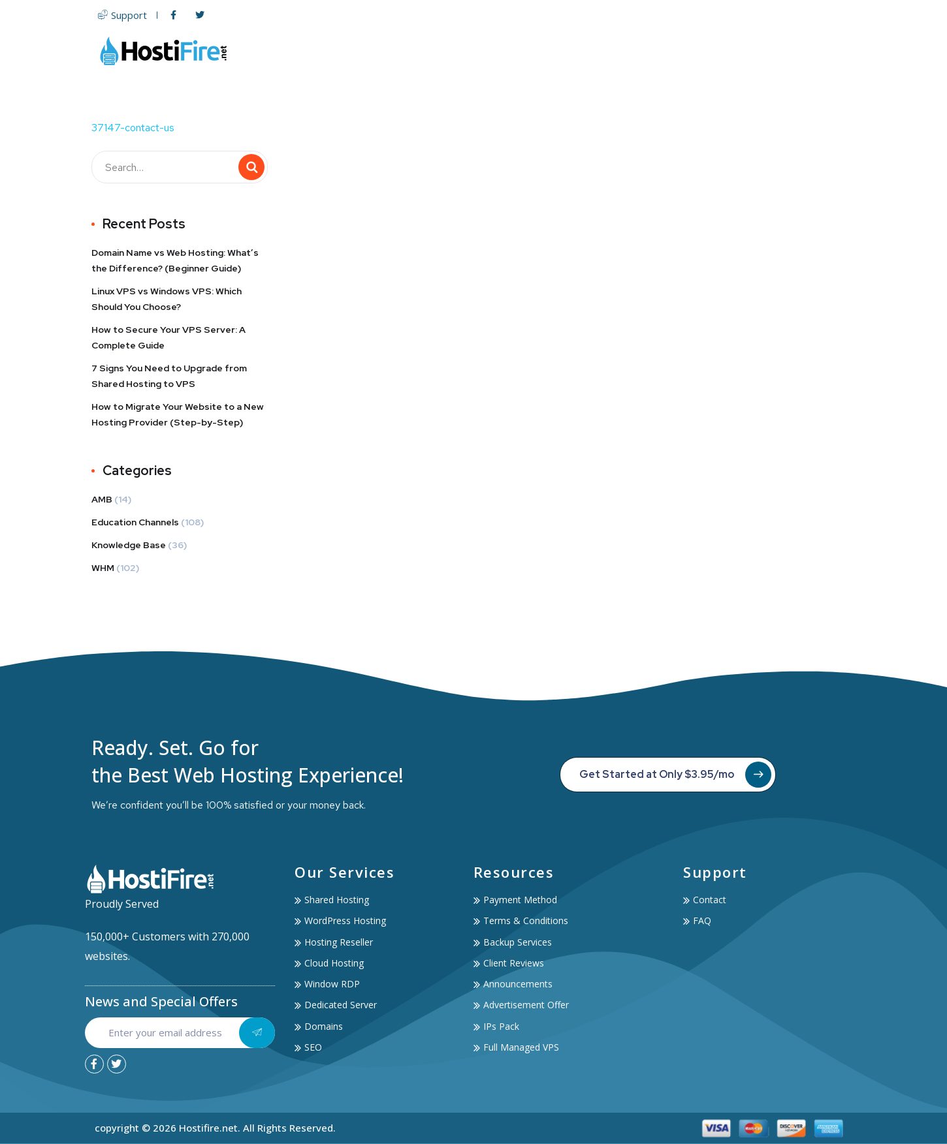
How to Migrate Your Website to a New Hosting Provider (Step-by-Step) (177, 414)
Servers (537, 50)
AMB (101, 499)
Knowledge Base (128, 545)
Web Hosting (458, 50)
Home (389, 50)
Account (766, 50)
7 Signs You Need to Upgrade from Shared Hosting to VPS (169, 376)
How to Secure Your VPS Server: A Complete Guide (168, 337)
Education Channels (135, 522)
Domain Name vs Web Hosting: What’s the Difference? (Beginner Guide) (175, 260)
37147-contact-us (132, 127)
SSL (643, 50)
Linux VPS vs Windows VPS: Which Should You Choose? (166, 299)
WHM (102, 568)
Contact (830, 50)
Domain (599, 50)
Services (696, 50)
